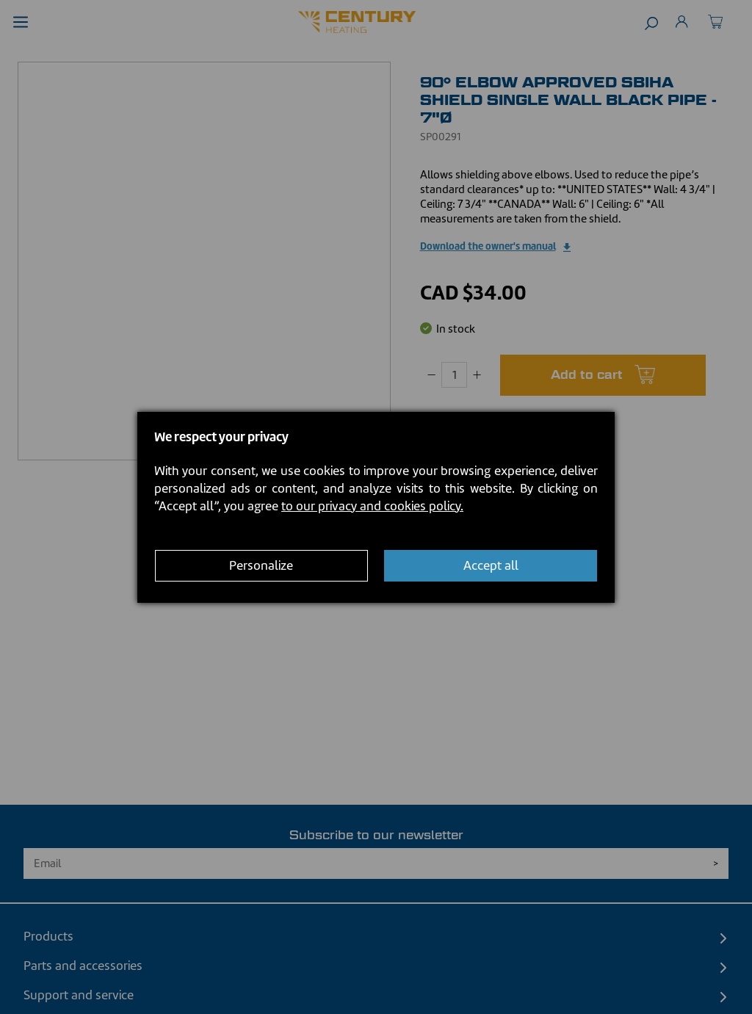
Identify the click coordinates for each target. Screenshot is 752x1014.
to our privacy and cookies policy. (372, 506)
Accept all (490, 565)
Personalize (261, 565)
